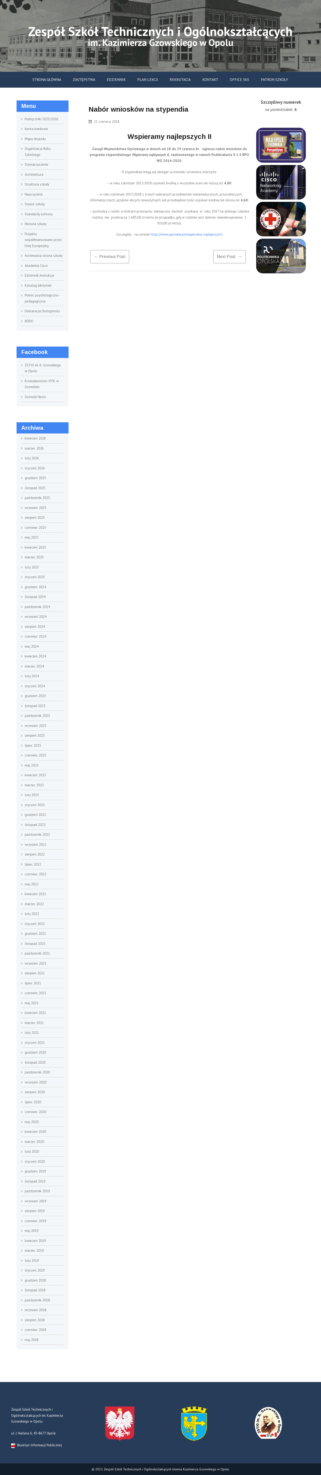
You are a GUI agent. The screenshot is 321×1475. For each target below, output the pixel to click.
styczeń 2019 (35, 1270)
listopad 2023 (35, 706)
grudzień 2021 (35, 933)
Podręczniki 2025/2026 (41, 119)
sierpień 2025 (35, 517)
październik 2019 (37, 1191)
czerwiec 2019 (35, 1221)
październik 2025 (37, 497)
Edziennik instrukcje (39, 275)
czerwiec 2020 (35, 1112)
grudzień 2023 (35, 696)
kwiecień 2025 (35, 547)
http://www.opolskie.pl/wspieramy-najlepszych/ (187, 234)
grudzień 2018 (35, 1280)
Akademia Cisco (36, 265)
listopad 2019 (35, 1181)
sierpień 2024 (35, 626)
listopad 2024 (35, 597)
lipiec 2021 (33, 983)
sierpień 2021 (35, 973)
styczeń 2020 (35, 1161)
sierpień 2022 (35, 854)
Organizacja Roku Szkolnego (38, 151)
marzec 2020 (34, 1141)
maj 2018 (31, 1339)
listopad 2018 (35, 1290)
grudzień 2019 (35, 1171)
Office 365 (239, 79)
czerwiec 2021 (35, 993)
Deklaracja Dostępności (42, 311)
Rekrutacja (180, 79)
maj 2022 (31, 884)
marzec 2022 (34, 904)
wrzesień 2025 (35, 507)
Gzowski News (35, 397)
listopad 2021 (35, 943)
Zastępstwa (84, 79)
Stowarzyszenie (36, 164)
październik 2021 (37, 953)
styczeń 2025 (35, 577)
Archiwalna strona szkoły (43, 255)
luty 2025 (32, 567)
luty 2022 (32, 913)
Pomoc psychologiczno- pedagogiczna (42, 298)
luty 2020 (32, 1151)
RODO (29, 321)
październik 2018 (37, 1300)
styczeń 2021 (35, 1042)
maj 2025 (31, 537)
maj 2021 (31, 1003)
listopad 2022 (35, 824)
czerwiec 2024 (35, 636)
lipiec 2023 (33, 745)
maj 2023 (31, 765)
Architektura (34, 174)
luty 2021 (32, 1032)
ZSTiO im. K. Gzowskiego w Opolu (43, 368)
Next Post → (229, 256)
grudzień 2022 (35, 814)
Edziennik (116, 79)
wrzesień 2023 (35, 725)
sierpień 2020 (35, 1092)
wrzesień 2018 (35, 1310)
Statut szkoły (35, 204)
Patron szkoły (274, 79)
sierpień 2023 (35, 735)
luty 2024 (32, 676)
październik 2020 (37, 1072)
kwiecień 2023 (35, 775)
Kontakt (210, 79)
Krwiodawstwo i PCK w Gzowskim (42, 384)
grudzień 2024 (35, 587)
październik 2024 (37, 607)
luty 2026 (32, 458)
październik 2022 (37, 834)
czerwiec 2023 (35, 755)
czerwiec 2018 (35, 1329)
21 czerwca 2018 (104, 121)
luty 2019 (32, 1260)
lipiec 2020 (33, 1102)
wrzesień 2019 (35, 1201)
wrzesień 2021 (35, 963)
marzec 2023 (34, 785)
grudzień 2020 (35, 1052)
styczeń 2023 (35, 805)
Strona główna (46, 79)
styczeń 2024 (35, 686)
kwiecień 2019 (35, 1240)
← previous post (109, 256)
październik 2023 (37, 715)
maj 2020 (31, 1122)
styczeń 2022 (35, 923)
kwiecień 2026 (35, 438)
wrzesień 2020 (35, 1082)
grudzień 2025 (35, 478)
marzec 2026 (34, 448)
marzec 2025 (34, 557)
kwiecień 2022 (35, 894)
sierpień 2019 (35, 1211)
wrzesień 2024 (35, 616)
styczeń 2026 (35, 468)
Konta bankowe (36, 129)
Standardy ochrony (39, 214)
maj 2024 (31, 646)
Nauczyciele (34, 194)
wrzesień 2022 (35, 844)
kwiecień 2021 (35, 1013)
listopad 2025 (35, 488)
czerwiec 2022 (35, 874)
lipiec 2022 (33, 864)
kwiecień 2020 (35, 1131)
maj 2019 (31, 1230)
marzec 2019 (34, 1250)
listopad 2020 (35, 1062)
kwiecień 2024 (35, 656)
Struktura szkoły (37, 184)
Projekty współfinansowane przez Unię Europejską (43, 240)
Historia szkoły (35, 224)
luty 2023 (32, 795)
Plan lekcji (147, 79)
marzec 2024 (34, 666)
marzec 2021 (34, 1023)
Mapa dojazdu (35, 139)
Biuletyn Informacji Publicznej (36, 1445)
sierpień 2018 (35, 1320)
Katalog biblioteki (38, 285)
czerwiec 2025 (35, 527)
